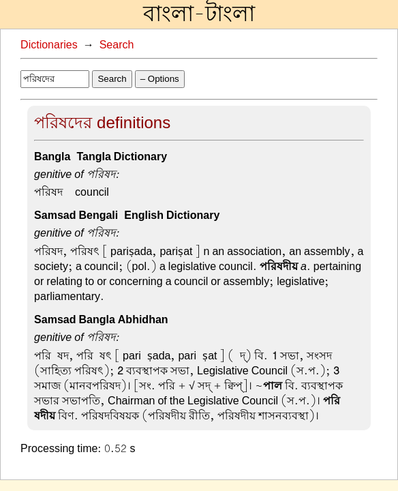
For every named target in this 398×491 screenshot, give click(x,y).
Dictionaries (49, 45)
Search (116, 45)
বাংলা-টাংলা (199, 14)
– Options (159, 79)
